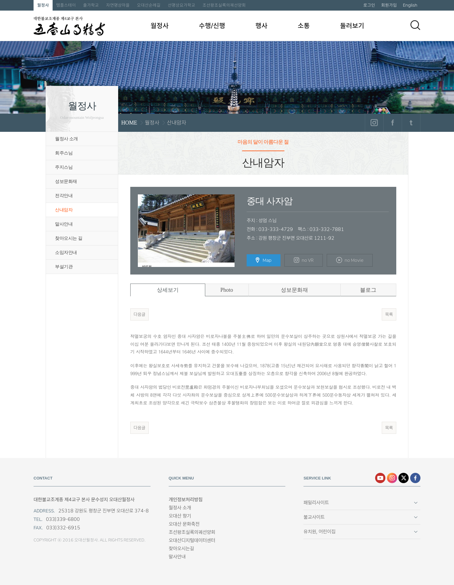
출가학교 (91, 5)
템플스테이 (66, 5)
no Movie (349, 260)
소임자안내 (66, 252)
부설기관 (64, 266)
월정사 (43, 5)
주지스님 (64, 167)
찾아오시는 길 (68, 238)
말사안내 (64, 224)
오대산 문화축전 (184, 524)
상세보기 (168, 290)
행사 (261, 25)
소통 (304, 25)
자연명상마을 (118, 5)
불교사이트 (314, 517)
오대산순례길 (149, 5)
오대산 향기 (180, 516)
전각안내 (64, 195)
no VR (303, 260)
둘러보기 (352, 25)
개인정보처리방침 (186, 499)
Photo (226, 290)
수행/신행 (212, 25)
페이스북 (392, 123)
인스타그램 (374, 123)
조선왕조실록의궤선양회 (224, 5)
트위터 (411, 123)
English (410, 5)
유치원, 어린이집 (319, 531)
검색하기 (415, 25)
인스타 (392, 478)
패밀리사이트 (316, 502)
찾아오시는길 (181, 548)
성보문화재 (66, 181)
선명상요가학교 (181, 5)
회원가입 (389, 5)
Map (263, 260)
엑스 (403, 478)
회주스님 (64, 153)
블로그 (368, 290)
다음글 (139, 314)
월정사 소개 (66, 138)
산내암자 (64, 209)
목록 (389, 314)
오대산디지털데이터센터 (192, 540)
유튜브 (380, 478)
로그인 (369, 5)
